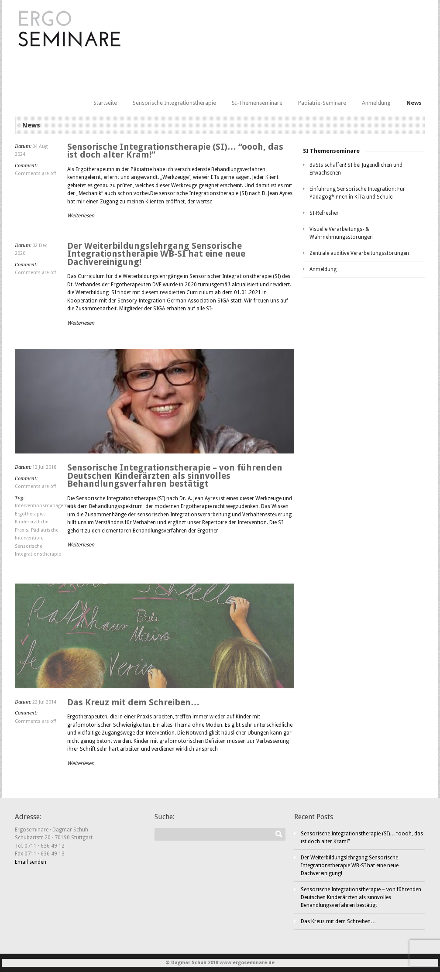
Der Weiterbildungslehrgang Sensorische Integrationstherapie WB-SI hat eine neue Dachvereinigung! (156, 253)
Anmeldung (376, 103)
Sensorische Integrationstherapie (174, 103)
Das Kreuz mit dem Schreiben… (133, 702)
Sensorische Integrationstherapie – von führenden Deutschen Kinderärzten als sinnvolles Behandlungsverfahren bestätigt (174, 475)
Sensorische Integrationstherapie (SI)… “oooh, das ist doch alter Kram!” (175, 150)
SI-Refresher (324, 213)
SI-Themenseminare (257, 103)
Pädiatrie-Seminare (322, 103)
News (414, 103)
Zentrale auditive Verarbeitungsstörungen (359, 253)
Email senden (30, 862)
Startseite (105, 103)
